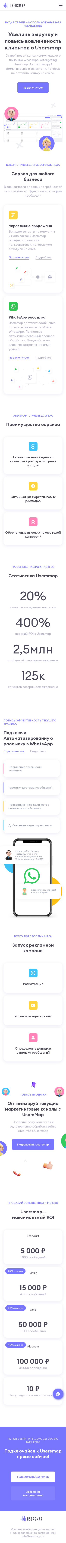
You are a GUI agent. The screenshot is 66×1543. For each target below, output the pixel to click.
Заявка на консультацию (33, 1493)
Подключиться (33, 87)
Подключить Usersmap (33, 1144)
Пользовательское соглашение (32, 1532)
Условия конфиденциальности (32, 1529)
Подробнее (44, 257)
